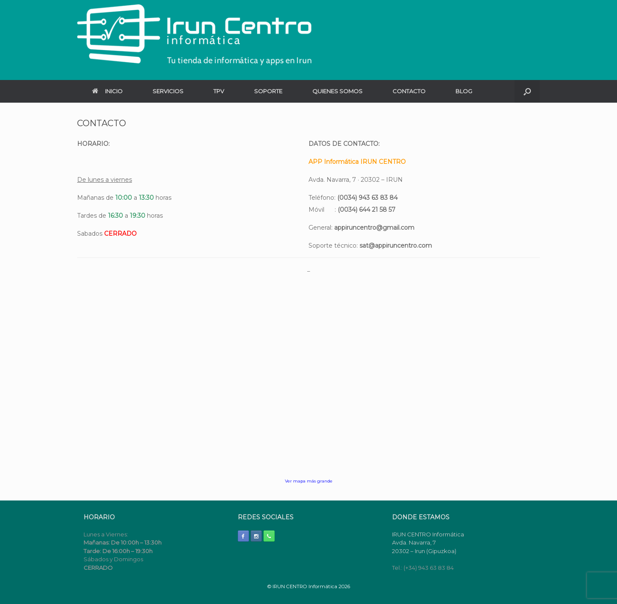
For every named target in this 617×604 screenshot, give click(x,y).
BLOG (463, 91)
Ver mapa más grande (308, 481)
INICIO (107, 91)
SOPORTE (268, 91)
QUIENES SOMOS (337, 91)
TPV (218, 91)
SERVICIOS (168, 91)
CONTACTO (408, 91)
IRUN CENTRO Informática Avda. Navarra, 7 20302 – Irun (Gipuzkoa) (428, 542)
